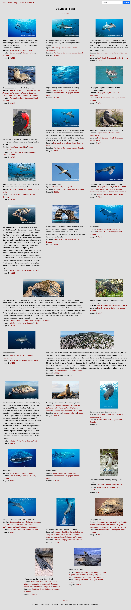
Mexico (35, 270)
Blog (15, 3)
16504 (56, 415)
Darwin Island (15, 53)
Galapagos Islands (28, 53)
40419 (12, 443)
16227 (100, 313)
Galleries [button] (29, 3)
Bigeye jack (57, 90)
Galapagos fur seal (104, 414)
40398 (12, 326)
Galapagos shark (59, 48)
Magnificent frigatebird (18, 147)
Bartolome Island (103, 98)
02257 (34, 594)
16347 (56, 98)
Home (4, 3)
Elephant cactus (27, 320)
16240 (56, 55)
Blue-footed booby (104, 485)
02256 (100, 535)
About (10, 3)
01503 (12, 481)
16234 (100, 103)
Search (21, 3)
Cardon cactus (15, 320)
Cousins (100, 194)
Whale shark (14, 50)
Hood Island (101, 487)
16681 (56, 192)
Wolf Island (58, 53)
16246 (100, 60)
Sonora (29, 270)
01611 (12, 103)
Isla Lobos (57, 413)
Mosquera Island (81, 580)
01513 (56, 481)
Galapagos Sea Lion (17, 90)
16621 (56, 244)
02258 (78, 585)
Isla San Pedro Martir (18, 270)
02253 (12, 532)
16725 (12, 157)
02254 (56, 542)
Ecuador (6, 55)
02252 (100, 197)
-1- (63, 14)
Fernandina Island (16, 98)
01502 (100, 237)
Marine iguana (102, 305)
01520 (12, 58)
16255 (12, 199)
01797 (100, 492)
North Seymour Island (18, 152)
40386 (56, 373)
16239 (12, 363)
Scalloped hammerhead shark (108, 53)
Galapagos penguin (104, 93)
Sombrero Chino (103, 530)
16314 (100, 425)
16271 (56, 151)
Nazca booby (58, 187)
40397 (12, 273)
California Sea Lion (33, 90)
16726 (100, 143)
